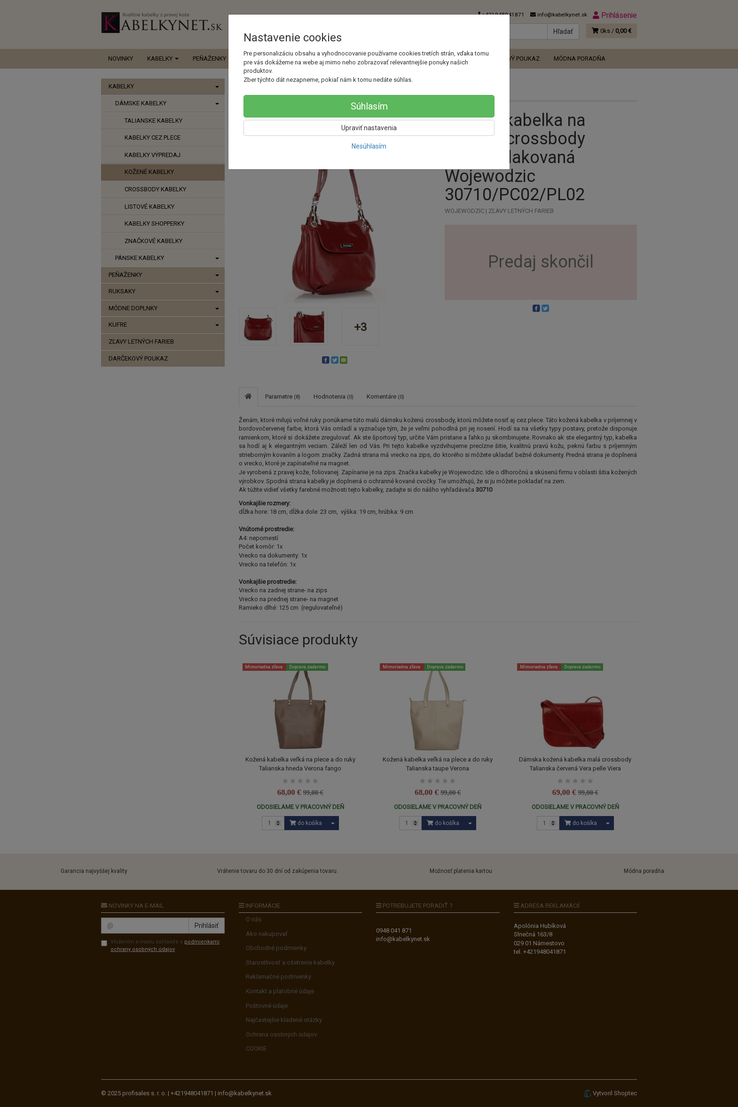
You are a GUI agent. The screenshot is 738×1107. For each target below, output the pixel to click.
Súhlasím (369, 106)
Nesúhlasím (369, 146)
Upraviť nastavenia (369, 128)
